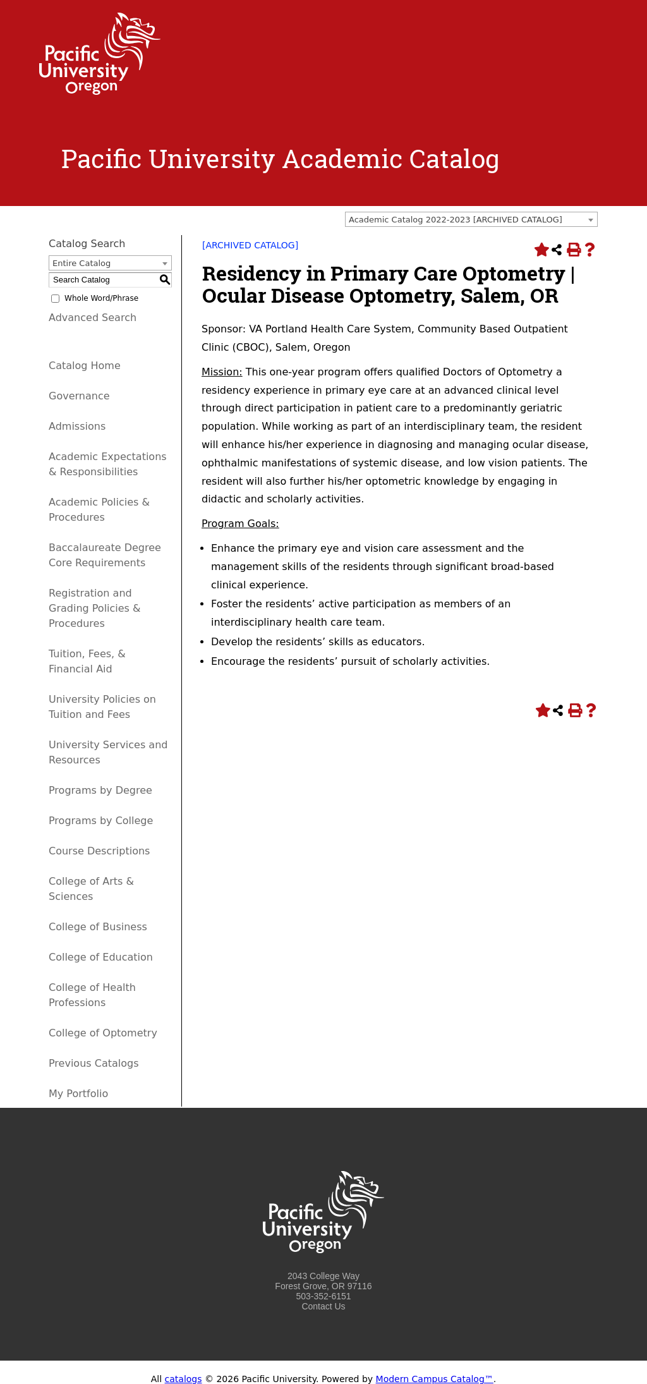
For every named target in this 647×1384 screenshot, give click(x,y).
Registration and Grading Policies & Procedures (95, 608)
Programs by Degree (100, 790)
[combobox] (471, 219)
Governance (79, 396)
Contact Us (323, 1306)
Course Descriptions (99, 851)
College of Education (101, 957)
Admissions (77, 426)
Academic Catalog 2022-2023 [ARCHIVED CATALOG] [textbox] (455, 219)
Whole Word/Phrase (101, 298)
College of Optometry (103, 1033)
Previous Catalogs (93, 1063)
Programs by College (101, 821)
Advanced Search (92, 318)
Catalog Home (85, 366)
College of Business (98, 927)
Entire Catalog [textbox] (81, 263)
